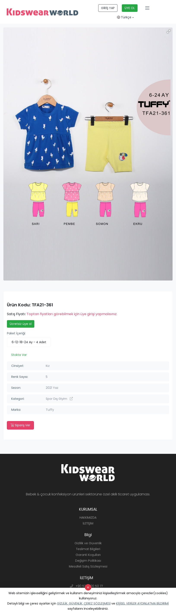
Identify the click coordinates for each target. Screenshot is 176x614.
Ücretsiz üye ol (21, 324)
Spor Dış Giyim (59, 399)
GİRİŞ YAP (108, 8)
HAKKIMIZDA (88, 517)
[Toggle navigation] (147, 8)
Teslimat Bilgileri (88, 549)
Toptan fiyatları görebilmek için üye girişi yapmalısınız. (72, 314)
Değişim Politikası (88, 560)
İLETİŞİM (88, 523)
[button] (168, 31)
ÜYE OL (130, 8)
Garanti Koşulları (88, 555)
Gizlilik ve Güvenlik (88, 543)
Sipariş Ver (20, 425)
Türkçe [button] (124, 17)
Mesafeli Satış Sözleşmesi (88, 566)
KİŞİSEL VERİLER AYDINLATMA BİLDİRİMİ (142, 603)
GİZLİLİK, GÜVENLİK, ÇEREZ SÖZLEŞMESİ (84, 603)
